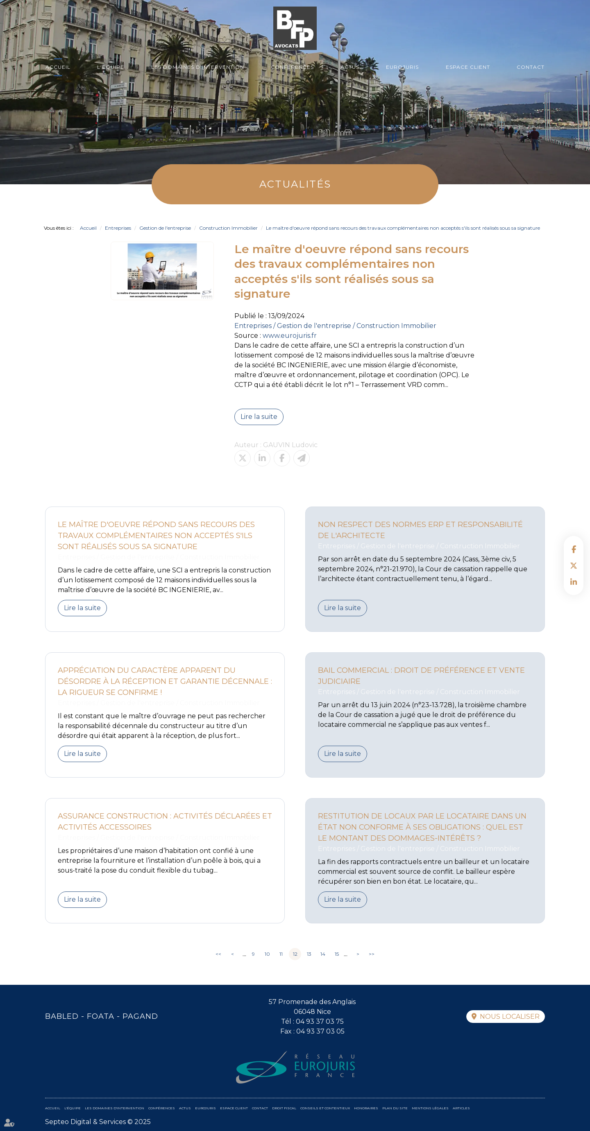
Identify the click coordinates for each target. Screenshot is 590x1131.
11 (281, 954)
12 (295, 954)
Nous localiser (510, 1016)
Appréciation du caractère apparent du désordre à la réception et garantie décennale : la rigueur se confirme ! (165, 681)
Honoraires (366, 1108)
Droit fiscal (284, 1108)
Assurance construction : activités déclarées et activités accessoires (165, 822)
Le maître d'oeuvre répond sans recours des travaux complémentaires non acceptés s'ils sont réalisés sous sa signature (403, 228)
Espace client (468, 67)
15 (337, 954)
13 (309, 954)
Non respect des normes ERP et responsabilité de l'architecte (420, 530)
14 (322, 954)
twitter (573, 565)
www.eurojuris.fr (290, 335)
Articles (461, 1108)
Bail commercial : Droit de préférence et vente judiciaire (421, 676)
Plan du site (395, 1108)
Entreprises (118, 228)
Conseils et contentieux (325, 1108)
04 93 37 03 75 (320, 1021)
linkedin (573, 581)
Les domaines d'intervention (197, 67)
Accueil (57, 67)
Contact (531, 67)
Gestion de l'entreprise (165, 228)
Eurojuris (402, 67)
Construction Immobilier (228, 228)
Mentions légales (430, 1108)
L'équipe (110, 67)
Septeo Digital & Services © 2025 (98, 1122)
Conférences (292, 67)
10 (267, 954)
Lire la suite (259, 417)
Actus (349, 67)
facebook (573, 549)
